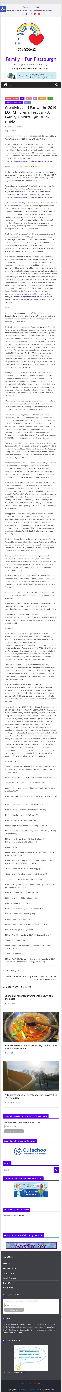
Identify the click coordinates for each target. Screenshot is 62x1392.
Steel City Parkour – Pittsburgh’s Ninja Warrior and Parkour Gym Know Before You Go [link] (32, 978)
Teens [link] (50, 98)
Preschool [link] (42, 98)
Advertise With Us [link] (9, 1268)
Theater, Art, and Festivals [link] (14, 102)
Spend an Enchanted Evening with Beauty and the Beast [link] (29, 997)
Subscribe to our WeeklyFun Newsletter (21, 1301)
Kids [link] (35, 98)
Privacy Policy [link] (8, 1288)
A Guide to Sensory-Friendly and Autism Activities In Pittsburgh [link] (31, 1096)
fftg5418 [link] (20, 127)
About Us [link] (6, 1264)
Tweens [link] (27, 102)
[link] (3, 9)
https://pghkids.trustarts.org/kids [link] (30, 297)
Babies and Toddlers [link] (12, 98)
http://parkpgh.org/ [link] (23, 676)
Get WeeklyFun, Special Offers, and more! (22, 1122)
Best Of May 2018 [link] (12, 970)
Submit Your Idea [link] (9, 1278)
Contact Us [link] (7, 1283)
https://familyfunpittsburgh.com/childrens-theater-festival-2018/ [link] (29, 161)
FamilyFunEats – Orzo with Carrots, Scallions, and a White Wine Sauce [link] (31, 1047)
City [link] (22, 98)
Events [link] (29, 98)
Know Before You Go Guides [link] (13, 1215)
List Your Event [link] (8, 1273)
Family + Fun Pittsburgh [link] (31, 59)
